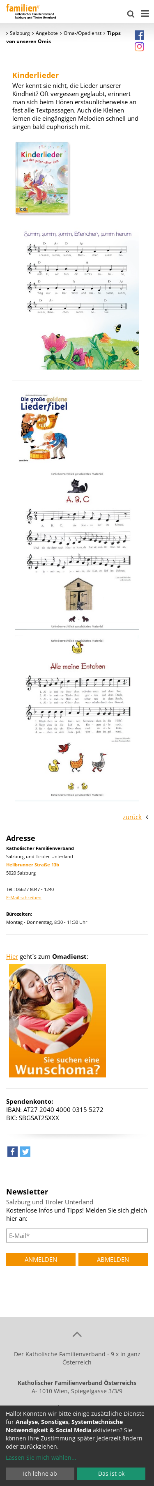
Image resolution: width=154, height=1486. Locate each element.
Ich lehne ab (40, 1473)
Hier (12, 956)
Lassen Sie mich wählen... (41, 1457)
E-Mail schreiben (23, 897)
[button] (12, 1153)
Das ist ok (111, 1473)
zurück (132, 817)
